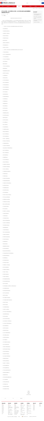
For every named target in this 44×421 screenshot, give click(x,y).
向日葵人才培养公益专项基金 (29, 407)
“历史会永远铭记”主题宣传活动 (10, 410)
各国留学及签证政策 (16, 412)
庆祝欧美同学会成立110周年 (10, 412)
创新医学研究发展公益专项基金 (29, 405)
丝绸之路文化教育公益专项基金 (29, 409)
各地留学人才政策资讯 (16, 411)
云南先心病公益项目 (22, 410)
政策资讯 (19, 6)
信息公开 (41, 6)
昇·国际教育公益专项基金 (29, 410)
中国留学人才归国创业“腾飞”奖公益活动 (23, 414)
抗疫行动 (21, 411)
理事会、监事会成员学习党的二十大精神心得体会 (10, 415)
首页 (2, 6)
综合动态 (14, 6)
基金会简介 (8, 6)
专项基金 (30, 6)
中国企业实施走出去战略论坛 (23, 405)
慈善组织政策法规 (40, 8)
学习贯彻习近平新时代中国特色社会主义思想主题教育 (16, 408)
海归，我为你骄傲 (10, 409)
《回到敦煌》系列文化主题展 (23, 409)
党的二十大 (15, 409)
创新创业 (36, 6)
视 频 (2, 413)
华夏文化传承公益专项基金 (29, 412)
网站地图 (19, 416)
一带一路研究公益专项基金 (29, 414)
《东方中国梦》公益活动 (23, 412)
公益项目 (25, 6)
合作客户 (40, 403)
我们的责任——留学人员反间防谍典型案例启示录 (10, 408)
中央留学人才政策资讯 (16, 410)
